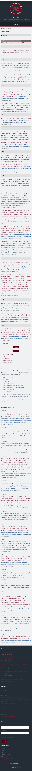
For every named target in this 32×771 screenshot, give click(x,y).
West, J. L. (3, 445)
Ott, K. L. (15, 443)
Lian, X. (18, 212)
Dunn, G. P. (8, 65)
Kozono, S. (12, 212)
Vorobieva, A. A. (25, 625)
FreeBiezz (18, 767)
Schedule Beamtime (8, 354)
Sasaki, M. (22, 498)
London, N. (22, 216)
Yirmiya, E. (19, 513)
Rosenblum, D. (4, 598)
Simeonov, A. (16, 196)
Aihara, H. (4, 447)
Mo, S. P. (18, 483)
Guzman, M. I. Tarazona (18, 329)
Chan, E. (13, 65)
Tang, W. (15, 587)
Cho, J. (15, 107)
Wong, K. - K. (4, 94)
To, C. (22, 303)
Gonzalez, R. (4, 572)
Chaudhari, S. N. (19, 181)
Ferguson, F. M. (24, 192)
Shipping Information (8, 360)
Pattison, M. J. (4, 93)
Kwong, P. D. (26, 466)
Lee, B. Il (23, 103)
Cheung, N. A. (26, 557)
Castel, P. (9, 487)
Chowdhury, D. (24, 334)
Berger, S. (3, 596)
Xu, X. (6, 118)
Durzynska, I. (12, 118)
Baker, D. (28, 434)
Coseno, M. (8, 132)
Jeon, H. (8, 67)
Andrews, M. (19, 164)
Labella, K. (10, 93)
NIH (20, 398)
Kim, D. (2, 430)
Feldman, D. (5, 623)
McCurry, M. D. (26, 179)
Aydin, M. (19, 596)
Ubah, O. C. (3, 443)
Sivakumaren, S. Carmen (13, 192)
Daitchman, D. (15, 214)
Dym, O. (16, 515)
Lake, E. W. (9, 443)
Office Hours (6, 358)
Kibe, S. (3, 214)
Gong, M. (18, 636)
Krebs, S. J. (25, 470)
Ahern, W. (16, 430)
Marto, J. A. (5, 52)
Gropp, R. (23, 606)
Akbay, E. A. (27, 93)
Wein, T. (3, 513)
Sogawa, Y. (16, 500)
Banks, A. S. (9, 183)
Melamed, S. (5, 515)
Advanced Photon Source (14, 371)
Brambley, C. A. (14, 541)
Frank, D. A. (10, 94)
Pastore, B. (10, 587)
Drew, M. (17, 485)
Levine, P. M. (14, 621)
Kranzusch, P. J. (5, 517)
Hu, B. (2, 332)
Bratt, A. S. (3, 329)
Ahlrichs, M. (13, 602)
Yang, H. (24, 596)
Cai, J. (14, 636)
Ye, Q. (10, 636)
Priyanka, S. (20, 443)
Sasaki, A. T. (14, 230)
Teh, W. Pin (21, 331)
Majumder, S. (16, 617)
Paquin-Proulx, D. (18, 468)
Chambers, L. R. (5, 636)
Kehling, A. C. (14, 585)
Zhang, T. (3, 194)
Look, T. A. (22, 94)
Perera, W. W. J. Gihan (13, 543)
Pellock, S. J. (5, 434)
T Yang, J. (4, 247)
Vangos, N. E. (4, 286)
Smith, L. (24, 464)
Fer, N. (16, 496)
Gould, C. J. (22, 50)
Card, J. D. (26, 194)
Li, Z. (2, 303)
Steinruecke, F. (22, 515)
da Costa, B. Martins (26, 280)
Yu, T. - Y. (14, 596)
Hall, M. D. (12, 197)
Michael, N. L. (11, 470)
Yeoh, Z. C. (22, 214)
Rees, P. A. (3, 464)
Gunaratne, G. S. (10, 445)
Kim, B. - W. (16, 155)
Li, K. (12, 155)
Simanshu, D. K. (21, 417)
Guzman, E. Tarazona (9, 332)
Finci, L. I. (10, 413)
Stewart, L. (19, 604)
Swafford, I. (18, 460)
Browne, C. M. (21, 210)
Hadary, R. (24, 513)
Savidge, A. (3, 587)
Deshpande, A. (10, 74)
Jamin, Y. (18, 280)
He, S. (13, 276)
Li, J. (6, 305)
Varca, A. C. (27, 331)
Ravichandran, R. (5, 602)
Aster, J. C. (9, 166)
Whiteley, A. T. (5, 638)
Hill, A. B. (28, 515)
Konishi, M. (5, 500)
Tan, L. (2, 89)
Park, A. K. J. (7, 105)
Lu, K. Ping (12, 290)
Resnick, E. (18, 276)
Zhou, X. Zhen (22, 218)
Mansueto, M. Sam (23, 132)
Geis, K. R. (16, 415)
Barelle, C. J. (25, 447)
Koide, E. (22, 286)
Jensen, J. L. (10, 458)
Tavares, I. (26, 303)
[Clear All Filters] (22, 43)
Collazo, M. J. (20, 558)
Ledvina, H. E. (24, 636)
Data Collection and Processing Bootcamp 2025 (13, 697)
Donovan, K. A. (4, 264)
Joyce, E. (3, 432)
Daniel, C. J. (5, 278)
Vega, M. (22, 485)
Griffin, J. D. (9, 78)
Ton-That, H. (4, 560)
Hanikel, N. (14, 432)
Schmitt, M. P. (11, 560)
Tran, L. (10, 617)
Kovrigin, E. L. (12, 545)
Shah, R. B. (25, 284)
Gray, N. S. (12, 96)
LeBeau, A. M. (16, 447)
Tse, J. (25, 314)
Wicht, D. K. (20, 572)
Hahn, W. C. (14, 67)
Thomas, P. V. (16, 458)
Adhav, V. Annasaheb (23, 585)
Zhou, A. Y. (10, 63)
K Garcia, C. (25, 604)
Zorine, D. (11, 623)
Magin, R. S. (27, 329)
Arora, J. (15, 462)
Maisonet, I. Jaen (5, 331)
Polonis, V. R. (27, 468)
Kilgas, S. (8, 329)
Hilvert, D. (20, 434)
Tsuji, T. (25, 526)
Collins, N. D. (4, 470)
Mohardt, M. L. (5, 212)
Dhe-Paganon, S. (5, 197)
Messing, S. (11, 485)
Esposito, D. (4, 487)
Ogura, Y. (18, 502)
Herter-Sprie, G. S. (15, 91)
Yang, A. (12, 284)
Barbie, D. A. (20, 67)
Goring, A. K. (4, 558)
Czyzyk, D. (3, 526)
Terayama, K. (4, 496)
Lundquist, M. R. (7, 243)
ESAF (4, 356)
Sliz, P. (2, 144)
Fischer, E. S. (12, 264)
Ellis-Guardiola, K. (12, 558)
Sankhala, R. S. (4, 462)
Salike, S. (19, 432)
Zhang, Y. (18, 103)
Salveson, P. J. (16, 625)
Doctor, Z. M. (9, 210)
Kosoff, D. (9, 447)
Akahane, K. (8, 89)
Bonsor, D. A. (4, 413)
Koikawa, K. (16, 274)
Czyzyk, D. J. (4, 498)
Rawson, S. (8, 155)
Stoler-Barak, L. (18, 284)
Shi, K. (16, 445)
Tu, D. (2, 50)
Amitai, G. (11, 515)
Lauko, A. (10, 434)
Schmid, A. (9, 466)
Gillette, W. (20, 526)
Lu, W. (5, 314)
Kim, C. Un (5, 76)
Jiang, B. (10, 245)
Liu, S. (9, 91)
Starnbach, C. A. (14, 331)
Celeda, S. (26, 443)
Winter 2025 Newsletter (7, 652)
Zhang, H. (3, 585)
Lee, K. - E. (23, 63)
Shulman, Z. (4, 288)
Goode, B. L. (11, 52)
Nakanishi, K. (23, 587)
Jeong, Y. (23, 74)
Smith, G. (19, 464)
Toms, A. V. (16, 50)
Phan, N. (14, 572)
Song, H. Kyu (10, 50)
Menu (16, 24)
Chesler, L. (24, 290)
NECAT (16, 18)
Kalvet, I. (15, 434)
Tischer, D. (21, 430)
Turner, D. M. (19, 528)
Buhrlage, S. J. (4, 336)
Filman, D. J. (21, 133)
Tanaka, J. (9, 504)
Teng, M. (3, 262)
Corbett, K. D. (25, 638)
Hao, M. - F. (15, 245)
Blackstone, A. (19, 600)
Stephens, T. (22, 415)
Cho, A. (27, 103)
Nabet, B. (15, 210)
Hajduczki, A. (21, 462)
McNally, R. (17, 74)
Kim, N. (7, 103)
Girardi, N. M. (4, 334)
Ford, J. (16, 557)
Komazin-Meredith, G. (6, 133)
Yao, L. (12, 181)
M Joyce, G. (17, 470)
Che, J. (2, 307)
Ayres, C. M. (7, 541)
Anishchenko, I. (20, 619)
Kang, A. (27, 430)
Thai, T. (17, 65)
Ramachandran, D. (5, 181)
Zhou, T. (21, 466)
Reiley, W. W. (10, 468)
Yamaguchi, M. (23, 500)
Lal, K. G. (3, 460)
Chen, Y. (17, 278)
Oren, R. (17, 286)
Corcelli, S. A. (5, 545)
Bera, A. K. (8, 432)
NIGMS (22, 396)
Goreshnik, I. (23, 617)
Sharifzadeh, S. (5, 280)
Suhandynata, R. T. (15, 638)
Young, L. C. (21, 413)
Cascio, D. (26, 558)
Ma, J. (2, 541)
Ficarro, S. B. (27, 65)
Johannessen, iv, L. (18, 93)
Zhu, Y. (2, 305)
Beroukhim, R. (4, 107)
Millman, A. (8, 513)
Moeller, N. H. (22, 445)
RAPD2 (16, 347)
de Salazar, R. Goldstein (7, 415)
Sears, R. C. (18, 290)
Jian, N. (26, 462)
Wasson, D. (4, 466)
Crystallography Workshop (8, 703)
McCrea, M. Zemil (10, 460)
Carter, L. (25, 600)
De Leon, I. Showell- (12, 464)
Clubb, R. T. (20, 560)
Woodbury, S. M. (9, 430)
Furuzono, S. (11, 496)
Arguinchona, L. (5, 600)
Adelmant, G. (24, 118)
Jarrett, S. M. (4, 164)
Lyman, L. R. (11, 557)
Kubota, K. (3, 504)
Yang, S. (22, 65)
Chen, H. (3, 132)
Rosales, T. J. (4, 543)
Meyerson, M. (26, 105)
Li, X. (21, 623)
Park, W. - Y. (14, 105)
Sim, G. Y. (8, 585)
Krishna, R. (25, 432)
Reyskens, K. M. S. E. (22, 89)
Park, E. (3, 103)
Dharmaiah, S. (4, 483)
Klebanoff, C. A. (20, 545)
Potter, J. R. (15, 413)
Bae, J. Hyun (25, 262)
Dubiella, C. (4, 274)
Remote (16, 351)
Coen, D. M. (12, 135)
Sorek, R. (13, 517)
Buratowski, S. (6, 218)
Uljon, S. (3, 118)
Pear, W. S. (6, 120)
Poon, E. (28, 274)
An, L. (2, 617)
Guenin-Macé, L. (13, 598)
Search (5, 35)
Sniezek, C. (12, 600)
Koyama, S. (23, 91)
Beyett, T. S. (17, 303)
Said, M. (6, 617)
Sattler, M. (3, 78)
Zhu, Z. (6, 63)
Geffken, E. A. (5, 216)
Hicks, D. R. (17, 623)
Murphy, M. (19, 602)
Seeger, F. (8, 596)
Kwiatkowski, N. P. (12, 247)
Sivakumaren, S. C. (11, 227)
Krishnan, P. (22, 245)
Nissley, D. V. (4, 417)
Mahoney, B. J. (4, 557)
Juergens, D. (6, 619)
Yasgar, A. (8, 194)
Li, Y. (5, 50)
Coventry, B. (28, 619)
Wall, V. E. (27, 413)
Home (2, 28)
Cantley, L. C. (18, 197)
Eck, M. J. (19, 52)
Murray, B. (20, 105)
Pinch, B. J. (3, 210)
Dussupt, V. (4, 458)
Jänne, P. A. (14, 305)
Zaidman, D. (8, 214)
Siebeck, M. (17, 606)
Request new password (7, 737)
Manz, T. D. (3, 192)
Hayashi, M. (13, 502)
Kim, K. (2, 105)
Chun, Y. (28, 212)
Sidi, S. (26, 286)
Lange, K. (13, 513)
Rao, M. (11, 462)
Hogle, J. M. (3, 135)
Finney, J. (28, 415)
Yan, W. (20, 496)
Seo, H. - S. (14, 194)
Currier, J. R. (4, 468)
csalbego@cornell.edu (7, 758)
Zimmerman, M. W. (5, 282)
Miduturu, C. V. (9, 196)
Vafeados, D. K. (9, 625)
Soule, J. (21, 557)
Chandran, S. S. (22, 541)
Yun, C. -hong (17, 63)
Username (4, 725)
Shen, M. (22, 196)
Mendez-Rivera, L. (25, 458)
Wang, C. (9, 288)
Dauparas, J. (13, 619)
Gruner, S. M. (11, 76)
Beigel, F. (12, 606)
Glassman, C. (21, 598)
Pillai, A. (26, 621)
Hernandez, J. (24, 460)
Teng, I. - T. (15, 466)
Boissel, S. (15, 133)
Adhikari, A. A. (4, 179)
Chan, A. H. (5, 485)
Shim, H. (3, 196)
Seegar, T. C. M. (11, 164)
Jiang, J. (7, 262)
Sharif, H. (10, 157)
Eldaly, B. (21, 543)
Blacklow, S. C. (15, 120)
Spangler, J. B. (5, 606)
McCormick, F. (11, 417)
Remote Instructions (8, 362)
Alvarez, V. (20, 621)
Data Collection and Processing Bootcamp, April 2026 (14, 679)
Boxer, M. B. (21, 230)
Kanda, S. (10, 500)
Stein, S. (18, 118)
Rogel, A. (23, 276)
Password (4, 730)
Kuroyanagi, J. (5, 502)
